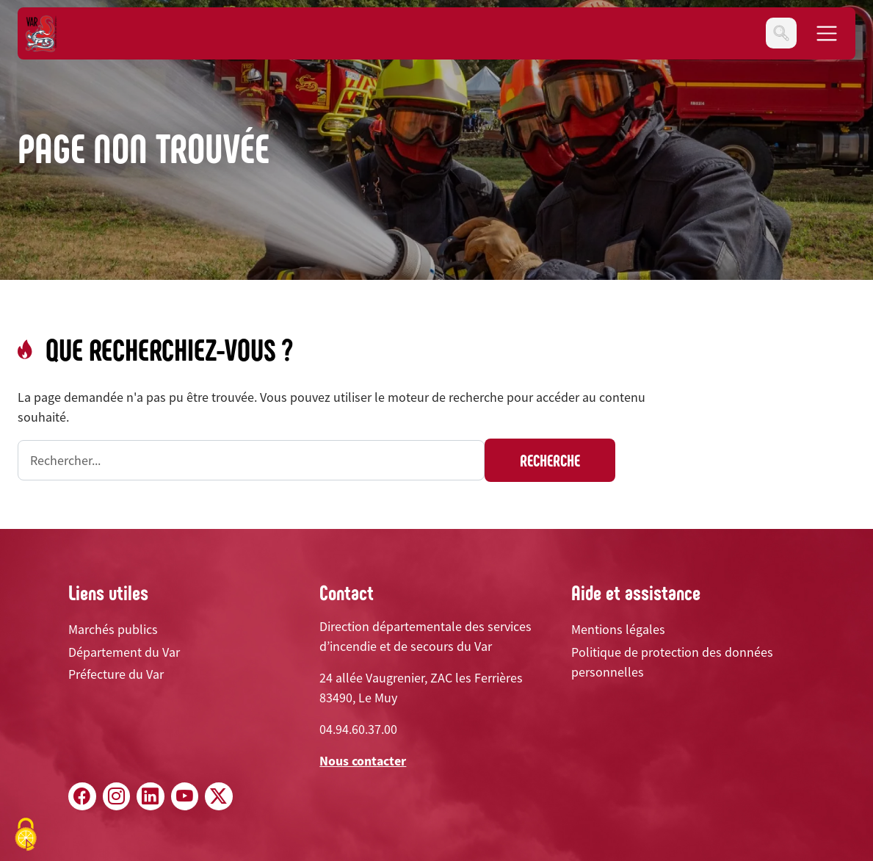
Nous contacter (362, 760)
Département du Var (124, 652)
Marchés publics (113, 629)
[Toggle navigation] (781, 33)
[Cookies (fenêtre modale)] (25, 835)
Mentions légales (618, 629)
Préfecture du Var (116, 674)
